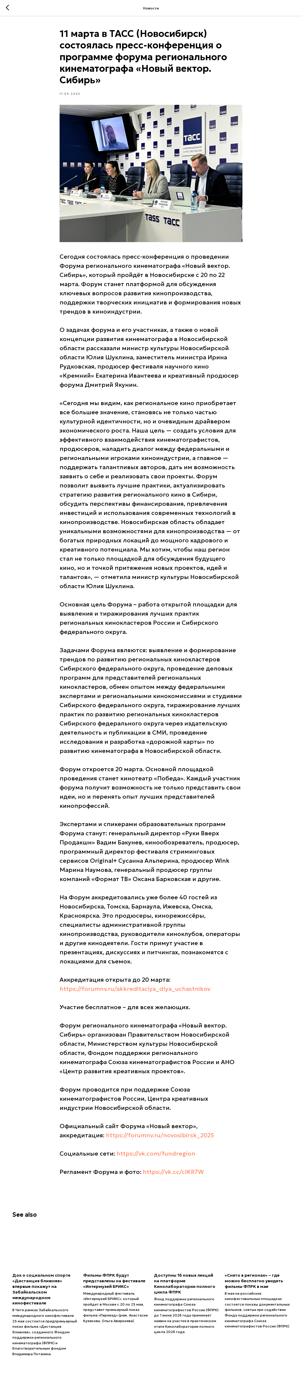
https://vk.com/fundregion (155, 1153)
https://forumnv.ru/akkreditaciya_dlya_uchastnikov (135, 989)
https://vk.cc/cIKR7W (173, 1172)
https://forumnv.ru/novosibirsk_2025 (160, 1135)
